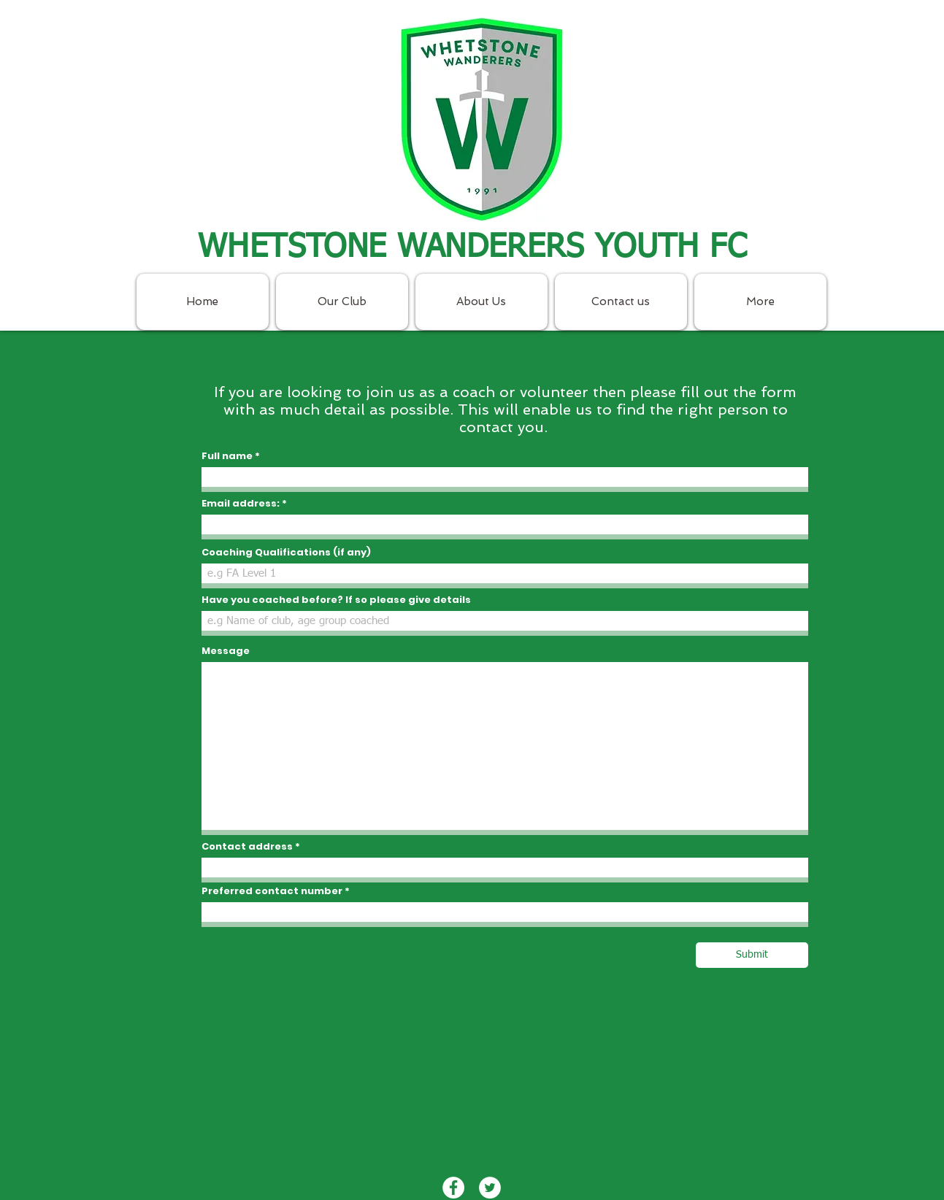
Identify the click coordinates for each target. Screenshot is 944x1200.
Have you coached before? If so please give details (336, 599)
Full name (227, 456)
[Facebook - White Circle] (773, 228)
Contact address (247, 846)
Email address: (242, 503)
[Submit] (752, 955)
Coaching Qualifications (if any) (286, 552)
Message (226, 650)
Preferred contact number (272, 891)
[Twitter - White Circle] (810, 228)
